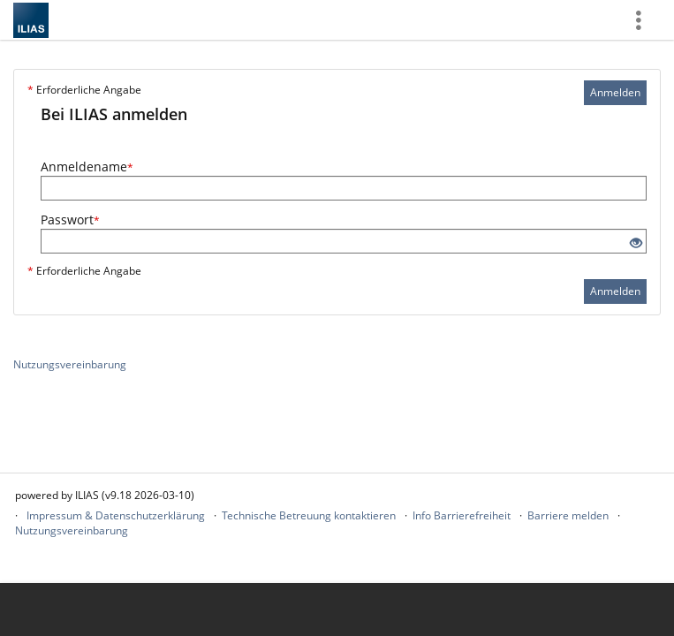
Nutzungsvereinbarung (69, 364)
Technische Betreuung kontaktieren (309, 515)
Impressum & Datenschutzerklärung (116, 515)
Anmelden (615, 92)
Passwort (70, 219)
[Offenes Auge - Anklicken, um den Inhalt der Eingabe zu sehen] (636, 243)
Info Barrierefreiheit (462, 515)
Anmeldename (87, 166)
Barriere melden (568, 515)
